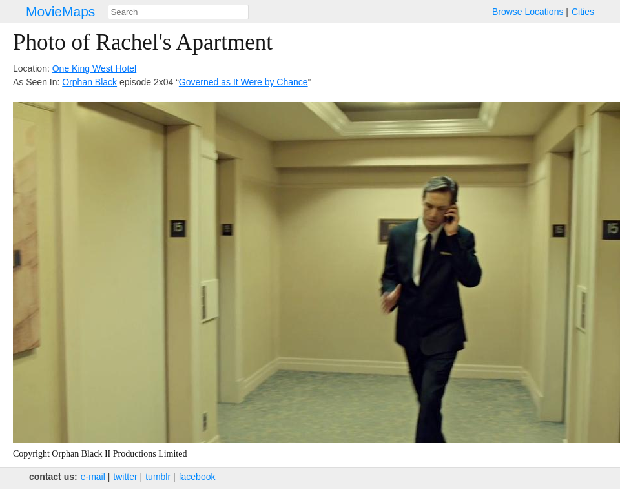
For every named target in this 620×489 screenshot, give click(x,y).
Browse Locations (528, 11)
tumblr (157, 477)
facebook (197, 477)
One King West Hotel (94, 68)
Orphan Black (89, 82)
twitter (125, 477)
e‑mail (93, 477)
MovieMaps (60, 11)
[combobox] (178, 12)
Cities (583, 11)
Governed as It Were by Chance (243, 82)
